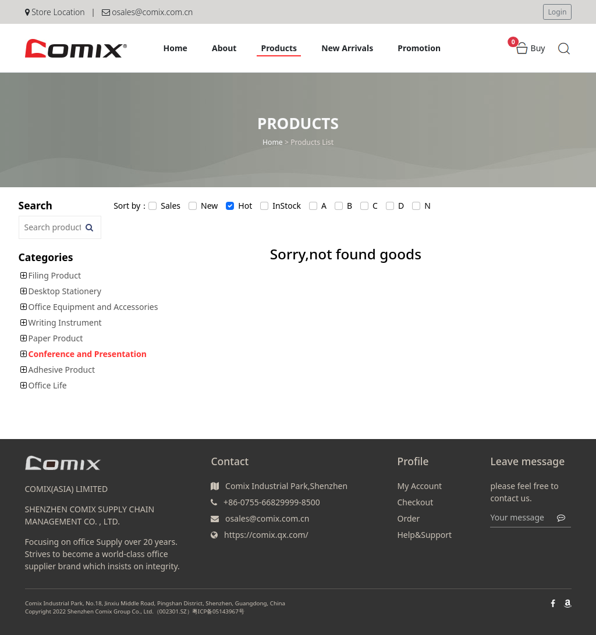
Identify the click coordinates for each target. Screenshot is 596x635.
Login (557, 12)
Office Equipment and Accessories (93, 306)
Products (279, 47)
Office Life (48, 385)
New (209, 205)
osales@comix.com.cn (147, 11)
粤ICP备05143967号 (218, 612)
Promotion (419, 47)
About (224, 47)
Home (175, 47)
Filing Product (55, 275)
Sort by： (130, 205)
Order (408, 518)
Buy (530, 48)
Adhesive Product (62, 369)
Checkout (415, 502)
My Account (419, 485)
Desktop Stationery (65, 291)
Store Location (55, 11)
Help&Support (424, 534)
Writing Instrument (65, 322)
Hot (245, 205)
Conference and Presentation (88, 353)
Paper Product (56, 338)
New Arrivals (347, 47)
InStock (286, 205)
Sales (170, 205)
